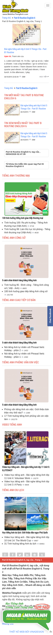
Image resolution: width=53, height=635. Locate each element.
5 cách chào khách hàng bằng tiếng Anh (19, 280)
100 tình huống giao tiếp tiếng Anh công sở (25, 291)
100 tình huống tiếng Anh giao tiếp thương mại (22, 217)
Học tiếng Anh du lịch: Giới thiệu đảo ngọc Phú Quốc (25, 532)
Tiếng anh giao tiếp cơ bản (18, 300)
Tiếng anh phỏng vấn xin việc (20, 362)
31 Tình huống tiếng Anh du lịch (20, 543)
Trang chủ (6, 17)
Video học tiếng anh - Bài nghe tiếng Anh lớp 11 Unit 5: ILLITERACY (26, 468)
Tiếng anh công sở (13, 237)
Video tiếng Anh (12, 424)
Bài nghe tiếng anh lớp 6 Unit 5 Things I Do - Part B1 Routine (33, 107)
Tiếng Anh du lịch (13, 490)
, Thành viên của (14, 56)
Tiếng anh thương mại (16, 175)
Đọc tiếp (44, 77)
